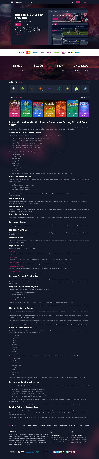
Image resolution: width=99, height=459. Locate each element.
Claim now (18, 24)
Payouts (55, 425)
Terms (70, 425)
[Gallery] (49, 89)
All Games (20, 97)
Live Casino (36, 2)
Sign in (73, 2)
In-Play (30, 2)
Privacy (75, 425)
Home (24, 425)
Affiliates (87, 425)
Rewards (49, 425)
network (27, 31)
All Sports (20, 82)
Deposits (35, 425)
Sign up (78, 2)
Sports (25, 2)
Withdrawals (42, 425)
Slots (42, 2)
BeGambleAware (63, 425)
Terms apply (26, 24)
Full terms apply (18, 34)
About (29, 425)
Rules (81, 425)
